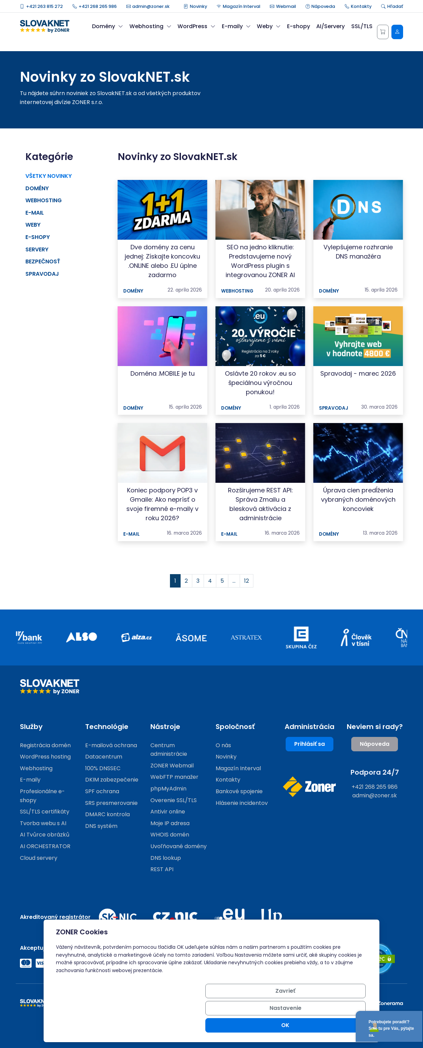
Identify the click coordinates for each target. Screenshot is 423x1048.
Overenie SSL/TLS (173, 800)
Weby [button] (269, 26)
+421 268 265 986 (94, 6)
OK (341, 1025)
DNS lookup (165, 858)
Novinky (195, 6)
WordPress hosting (45, 757)
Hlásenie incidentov (242, 803)
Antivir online (167, 812)
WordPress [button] (196, 26)
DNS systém (101, 826)
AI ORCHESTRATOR (45, 846)
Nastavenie (289, 1025)
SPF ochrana (102, 791)
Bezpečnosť (42, 261)
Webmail (283, 6)
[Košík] (383, 32)
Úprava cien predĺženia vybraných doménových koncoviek (358, 499)
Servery (36, 249)
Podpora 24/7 (375, 772)
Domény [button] (107, 26)
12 (246, 581)
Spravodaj (42, 274)
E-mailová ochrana (111, 745)
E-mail (34, 213)
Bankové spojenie (239, 791)
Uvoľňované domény (178, 846)
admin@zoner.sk (148, 6)
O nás (223, 745)
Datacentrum (103, 757)
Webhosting (43, 200)
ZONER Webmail (172, 766)
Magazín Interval (238, 6)
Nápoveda (320, 6)
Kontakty (358, 6)
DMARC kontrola (107, 814)
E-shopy (298, 26)
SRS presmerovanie (111, 803)
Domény (37, 188)
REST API (161, 869)
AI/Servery (330, 26)
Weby (33, 225)
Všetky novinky (48, 176)
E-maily (30, 780)
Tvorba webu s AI (43, 823)
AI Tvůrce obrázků (44, 835)
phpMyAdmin (168, 789)
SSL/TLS (362, 26)
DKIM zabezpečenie (111, 780)
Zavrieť (237, 1025)
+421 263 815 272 (41, 6)
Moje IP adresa (170, 823)
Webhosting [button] (150, 26)
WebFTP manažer (174, 777)
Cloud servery (38, 858)
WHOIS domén (169, 835)
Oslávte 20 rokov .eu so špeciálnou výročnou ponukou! (260, 382)
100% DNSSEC (103, 768)
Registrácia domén (45, 745)
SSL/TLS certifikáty (44, 812)
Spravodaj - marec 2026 (358, 373)
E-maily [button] (236, 26)
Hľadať (392, 6)
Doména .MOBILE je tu (162, 373)
